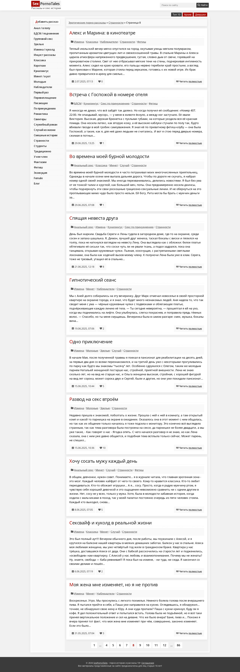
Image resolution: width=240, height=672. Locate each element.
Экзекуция (40, 173)
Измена (79, 41)
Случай (124, 165)
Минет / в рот (42, 76)
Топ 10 (176, 14)
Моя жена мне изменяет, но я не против (113, 584)
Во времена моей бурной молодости (109, 156)
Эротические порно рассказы (87, 22)
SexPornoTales (101, 662)
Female (38, 178)
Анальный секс (83, 165)
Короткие (40, 65)
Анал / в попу (42, 28)
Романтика (41, 114)
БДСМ (77, 103)
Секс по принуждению (115, 103)
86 (178, 645)
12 (164, 645)
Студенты (40, 146)
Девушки (200, 14)
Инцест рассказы (45, 55)
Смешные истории (45, 135)
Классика (40, 60)
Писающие (41, 103)
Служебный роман (45, 124)
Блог (37, 183)
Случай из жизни (44, 130)
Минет (113, 165)
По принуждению (45, 108)
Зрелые (39, 44)
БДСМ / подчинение (46, 33)
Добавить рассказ (46, 21)
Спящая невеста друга (93, 218)
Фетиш (38, 167)
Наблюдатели (43, 87)
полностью (195, 81)
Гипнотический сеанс (92, 280)
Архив (187, 14)
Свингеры (40, 119)
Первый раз (41, 92)
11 (156, 645)
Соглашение (147, 662)
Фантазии (40, 162)
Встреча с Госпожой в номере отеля (108, 94)
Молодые (40, 81)
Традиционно (42, 151)
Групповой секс (43, 39)
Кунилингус (41, 71)
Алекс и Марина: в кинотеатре (102, 33)
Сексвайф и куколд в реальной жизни (110, 523)
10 (147, 645)
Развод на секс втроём (93, 399)
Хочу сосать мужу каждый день (103, 461)
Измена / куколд (44, 49)
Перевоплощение (45, 98)
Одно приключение (90, 341)
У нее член (40, 156)
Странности (41, 140)
